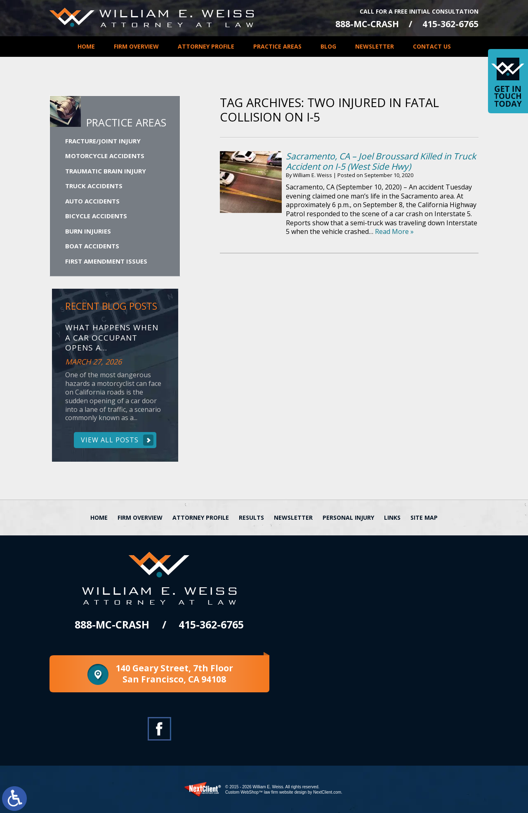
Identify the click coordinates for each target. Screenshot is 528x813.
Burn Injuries (88, 231)
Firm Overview (136, 46)
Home (86, 46)
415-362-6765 (450, 24)
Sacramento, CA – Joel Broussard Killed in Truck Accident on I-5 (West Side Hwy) (381, 161)
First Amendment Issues (106, 261)
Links (392, 517)
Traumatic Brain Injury (105, 171)
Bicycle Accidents (96, 216)
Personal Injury (348, 517)
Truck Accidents (94, 186)
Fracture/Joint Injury (103, 141)
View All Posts (110, 439)
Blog (328, 46)
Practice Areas (277, 46)
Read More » (394, 231)
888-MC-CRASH (367, 24)
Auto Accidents (92, 201)
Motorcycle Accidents (104, 156)
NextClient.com (327, 792)
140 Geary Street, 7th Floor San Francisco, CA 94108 (174, 673)
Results (251, 517)
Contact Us (432, 46)
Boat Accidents (92, 246)
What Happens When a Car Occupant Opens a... (111, 337)
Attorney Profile (206, 46)
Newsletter (374, 46)
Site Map (424, 517)
